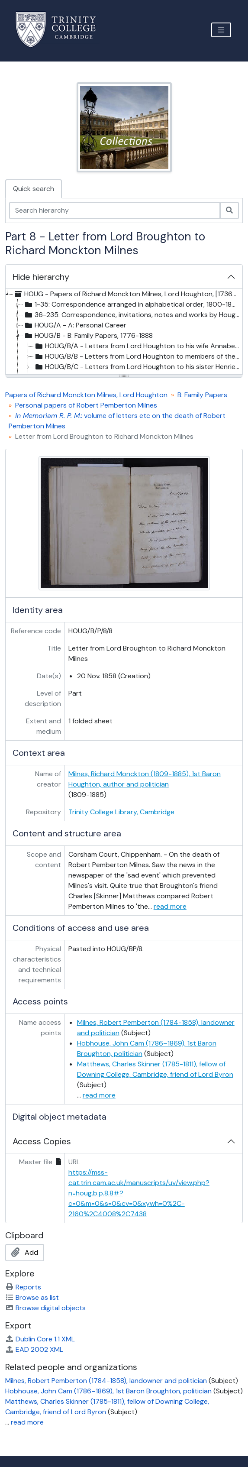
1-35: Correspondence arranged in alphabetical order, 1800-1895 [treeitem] (131, 304)
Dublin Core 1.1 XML (40, 1339)
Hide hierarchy (41, 276)
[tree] (124, 332)
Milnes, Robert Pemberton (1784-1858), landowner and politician (106, 1380)
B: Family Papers (202, 394)
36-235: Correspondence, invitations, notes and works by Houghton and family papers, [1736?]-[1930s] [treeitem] (132, 315)
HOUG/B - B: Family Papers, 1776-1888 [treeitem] (88, 335)
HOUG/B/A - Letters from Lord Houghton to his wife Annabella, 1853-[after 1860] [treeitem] (138, 346)
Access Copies (42, 1141)
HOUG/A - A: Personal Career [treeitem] (74, 325)
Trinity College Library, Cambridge (121, 811)
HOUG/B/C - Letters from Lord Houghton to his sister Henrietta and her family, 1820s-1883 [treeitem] (138, 367)
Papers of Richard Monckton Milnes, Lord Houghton (86, 394)
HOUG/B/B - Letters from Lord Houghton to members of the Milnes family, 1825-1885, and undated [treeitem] (138, 356)
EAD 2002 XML (34, 1349)
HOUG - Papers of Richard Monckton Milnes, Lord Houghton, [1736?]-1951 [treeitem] (127, 294)
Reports (23, 1287)
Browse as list (32, 1297)
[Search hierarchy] (114, 210)
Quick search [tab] (33, 188)
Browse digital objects (45, 1307)
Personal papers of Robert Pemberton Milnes (86, 405)
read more (170, 906)
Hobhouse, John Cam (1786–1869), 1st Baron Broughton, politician (108, 1391)
